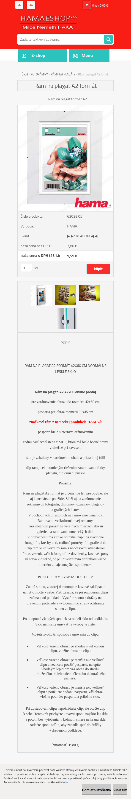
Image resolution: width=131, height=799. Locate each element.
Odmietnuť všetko (96, 790)
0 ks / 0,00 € (100, 5)
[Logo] (48, 22)
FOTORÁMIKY (39, 74)
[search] (108, 39)
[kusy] (26, 268)
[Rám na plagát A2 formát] (65, 107)
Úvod (25, 74)
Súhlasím (120, 790)
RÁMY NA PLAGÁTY (63, 74)
